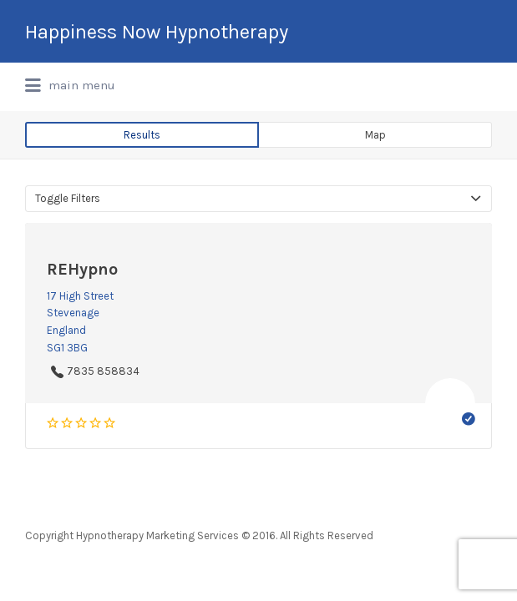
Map (375, 135)
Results (142, 135)
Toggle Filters (67, 198)
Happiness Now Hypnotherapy (156, 31)
